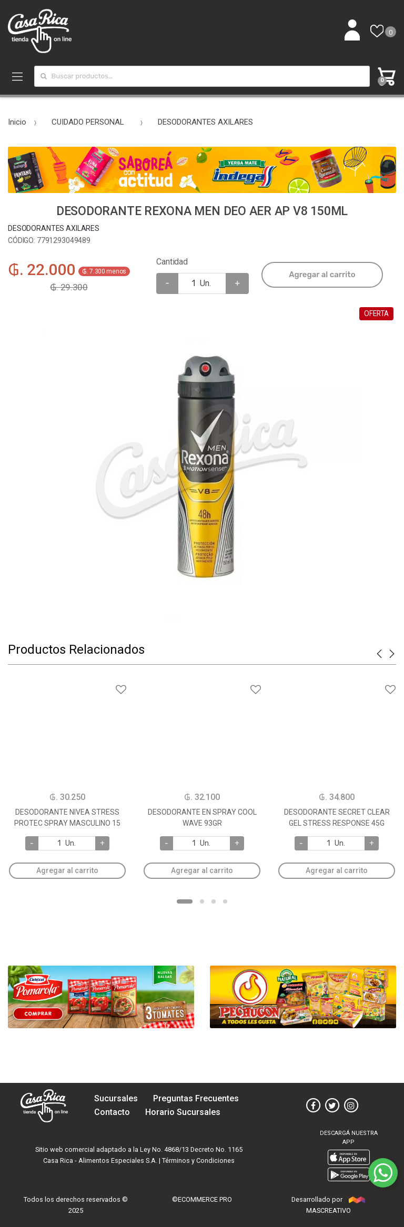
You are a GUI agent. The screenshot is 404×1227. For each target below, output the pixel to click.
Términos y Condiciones (198, 1160)
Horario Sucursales (182, 1112)
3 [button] (213, 901)
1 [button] (185, 901)
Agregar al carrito (322, 274)
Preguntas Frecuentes (196, 1098)
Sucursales (116, 1098)
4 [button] (225, 901)
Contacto (112, 1112)
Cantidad (172, 262)
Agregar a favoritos (67, 683)
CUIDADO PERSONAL (88, 122)
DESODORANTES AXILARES (205, 122)
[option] (202, 462)
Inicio (17, 122)
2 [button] (202, 901)
